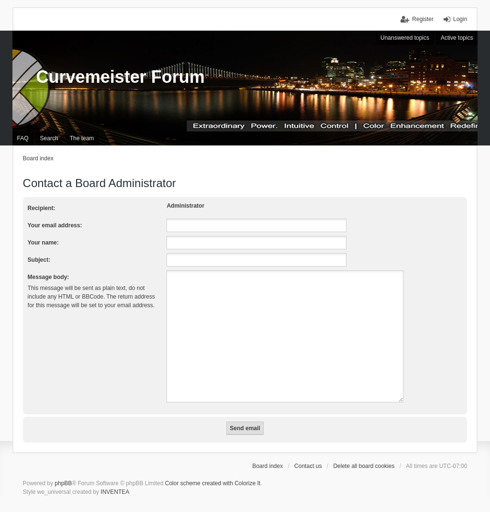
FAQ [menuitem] (23, 138)
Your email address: (55, 225)
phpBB (63, 471)
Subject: (39, 259)
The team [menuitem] (82, 138)
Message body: (48, 277)
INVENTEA (114, 480)
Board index (267, 454)
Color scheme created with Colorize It (212, 471)
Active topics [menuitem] (457, 37)
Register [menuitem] (423, 19)
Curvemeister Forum (120, 77)
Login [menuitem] (460, 19)
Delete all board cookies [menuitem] (363, 454)
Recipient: (42, 208)
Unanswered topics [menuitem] (404, 37)
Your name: (43, 242)
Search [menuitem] (49, 138)
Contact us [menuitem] (308, 454)
